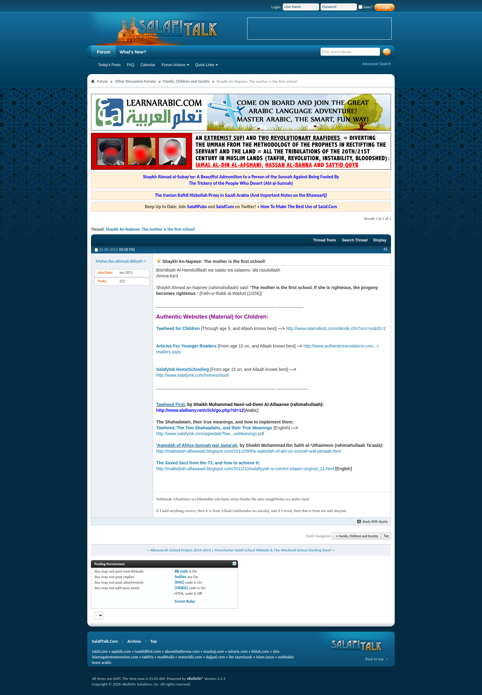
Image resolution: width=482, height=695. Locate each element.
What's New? (133, 52)
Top (386, 536)
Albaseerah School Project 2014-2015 (180, 550)
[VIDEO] (181, 588)
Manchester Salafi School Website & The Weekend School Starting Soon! (273, 550)
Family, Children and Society (186, 81)
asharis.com (237, 651)
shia (276, 651)
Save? (365, 7)
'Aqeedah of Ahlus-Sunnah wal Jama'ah (196, 445)
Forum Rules (185, 601)
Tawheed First (170, 404)
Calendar (148, 65)
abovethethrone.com (182, 651)
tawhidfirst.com (148, 651)
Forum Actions (173, 65)
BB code (181, 571)
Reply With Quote (373, 522)
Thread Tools (324, 240)
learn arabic (101, 662)
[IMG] (179, 582)
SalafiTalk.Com (105, 641)
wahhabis (286, 657)
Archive (134, 641)
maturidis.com (190, 657)
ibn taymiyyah (240, 657)
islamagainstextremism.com (115, 657)
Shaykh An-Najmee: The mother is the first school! (150, 229)
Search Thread (354, 240)
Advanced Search (376, 64)
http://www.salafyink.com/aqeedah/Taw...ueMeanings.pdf (210, 433)
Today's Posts (109, 65)
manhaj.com (213, 651)
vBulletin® (195, 678)
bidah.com (260, 651)
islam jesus (265, 657)
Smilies (180, 576)
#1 (386, 249)
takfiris (147, 657)
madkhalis (165, 657)
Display (379, 240)
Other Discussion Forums (135, 81)
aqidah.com (121, 651)
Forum (103, 52)
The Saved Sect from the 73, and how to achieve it (207, 462)
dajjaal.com (215, 657)
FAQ (130, 65)
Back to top (374, 659)
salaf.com (100, 651)
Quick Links (204, 65)
